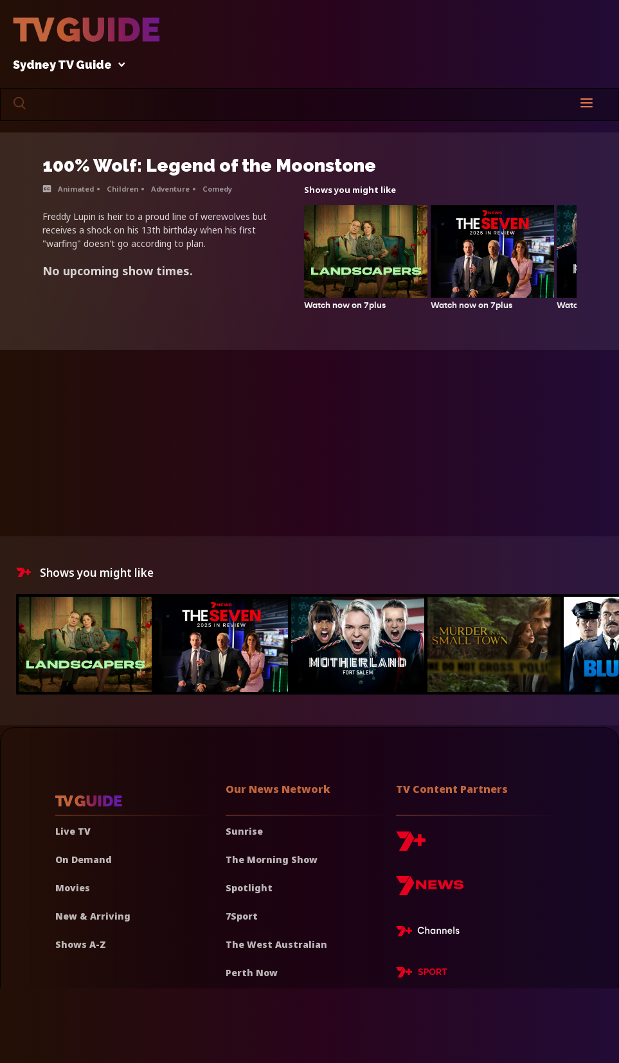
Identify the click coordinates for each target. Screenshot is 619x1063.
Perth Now (252, 973)
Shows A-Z (80, 944)
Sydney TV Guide (65, 65)
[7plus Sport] (421, 974)
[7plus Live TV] (431, 933)
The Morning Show (272, 859)
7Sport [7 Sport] (242, 916)
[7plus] (411, 845)
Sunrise (244, 831)
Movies (72, 888)
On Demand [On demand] (83, 859)
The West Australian (276, 944)
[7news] (429, 890)
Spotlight (249, 888)
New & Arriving (92, 916)
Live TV (73, 831)
